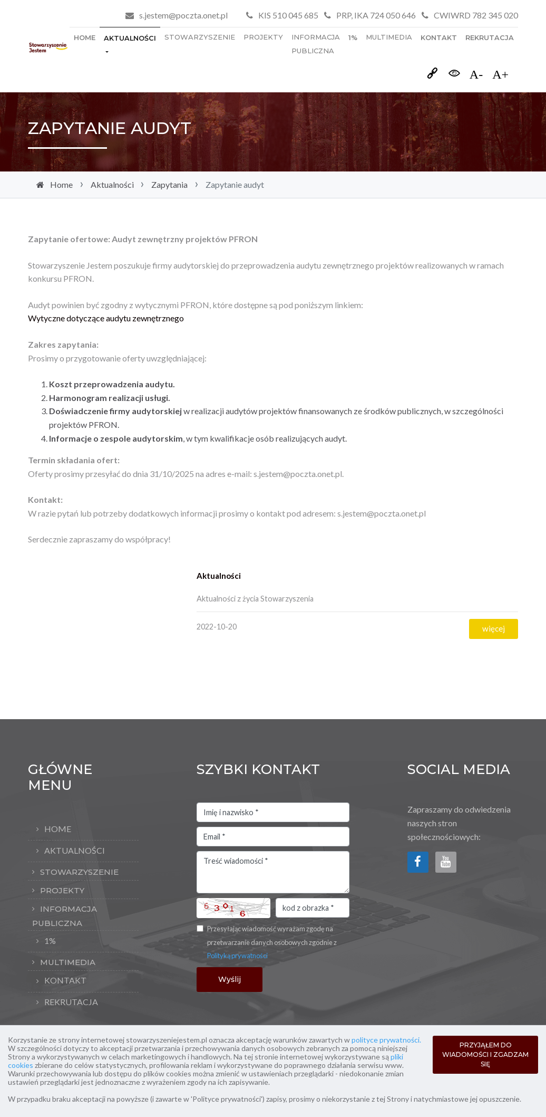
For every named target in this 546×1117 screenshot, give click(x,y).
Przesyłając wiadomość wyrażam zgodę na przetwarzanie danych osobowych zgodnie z (272, 942)
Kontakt (439, 38)
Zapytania (169, 184)
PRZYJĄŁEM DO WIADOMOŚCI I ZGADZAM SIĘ (485, 1054)
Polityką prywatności (237, 955)
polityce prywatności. (386, 1039)
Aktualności (130, 38)
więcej (493, 628)
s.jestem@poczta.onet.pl (183, 15)
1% (352, 38)
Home (84, 38)
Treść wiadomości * (273, 872)
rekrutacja (489, 38)
